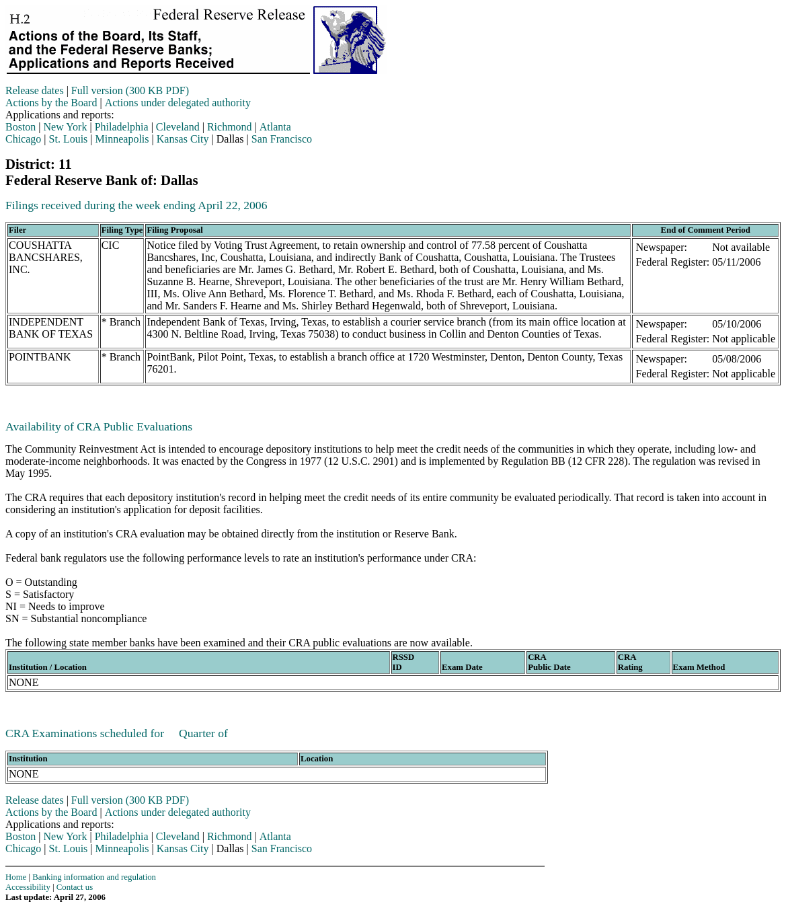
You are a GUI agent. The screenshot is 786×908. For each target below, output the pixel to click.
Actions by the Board (51, 102)
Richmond (229, 127)
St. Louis (68, 139)
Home (15, 877)
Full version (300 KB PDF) (130, 90)
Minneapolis (122, 139)
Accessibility (27, 887)
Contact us (74, 887)
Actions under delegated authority (178, 102)
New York (65, 127)
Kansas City (183, 139)
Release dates (34, 90)
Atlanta (275, 127)
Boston (20, 127)
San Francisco (281, 139)
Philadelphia (122, 127)
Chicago (23, 139)
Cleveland (178, 127)
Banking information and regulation (94, 877)
